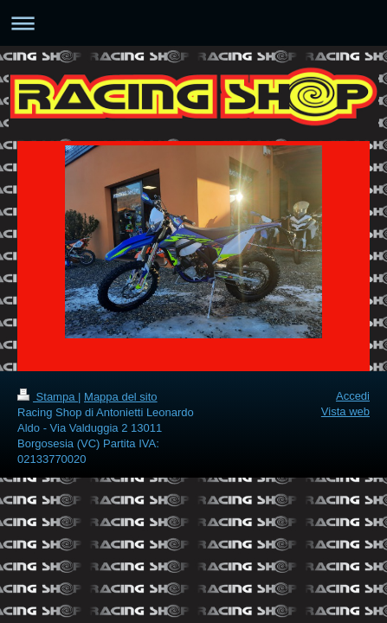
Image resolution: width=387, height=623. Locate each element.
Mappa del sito (121, 396)
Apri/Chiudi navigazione (193, 23)
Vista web (345, 411)
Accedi (353, 395)
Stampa (47, 396)
